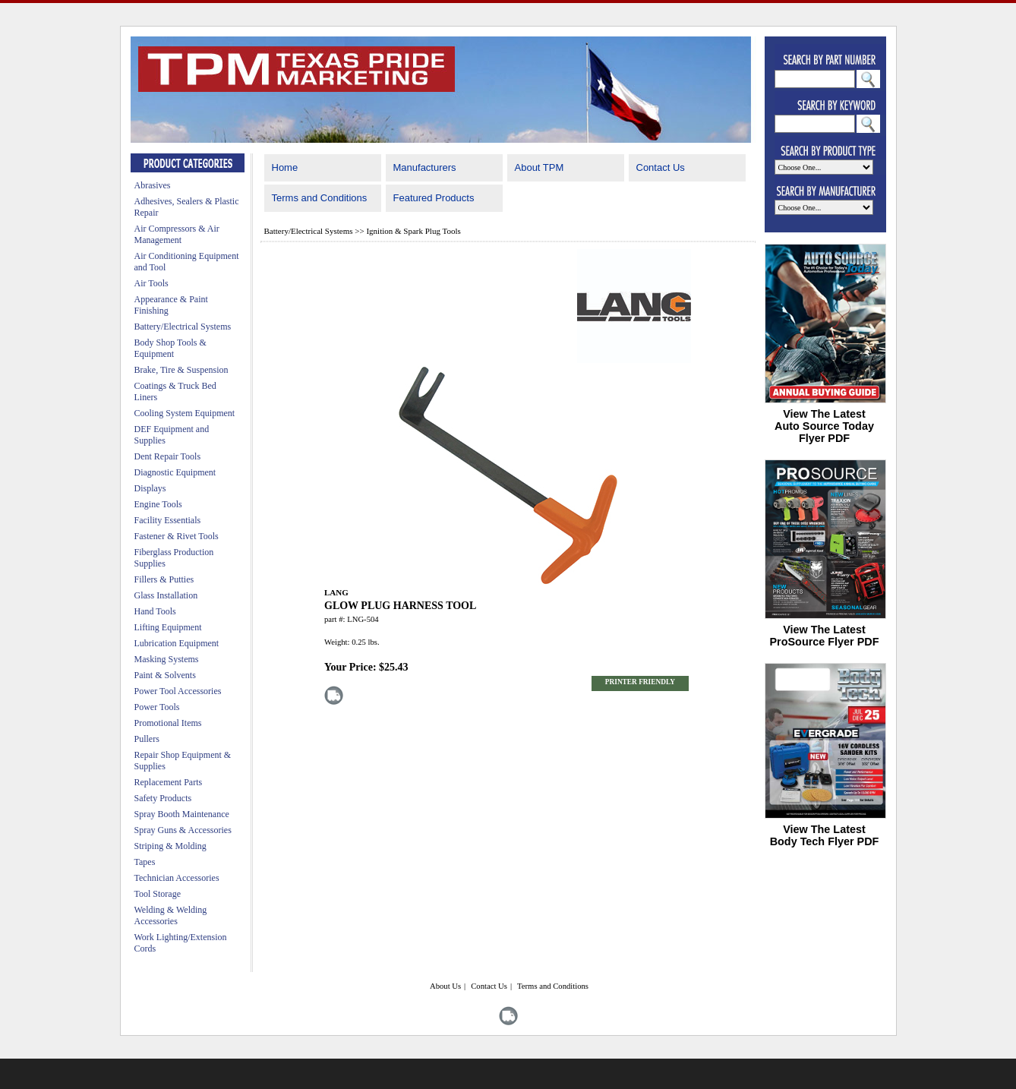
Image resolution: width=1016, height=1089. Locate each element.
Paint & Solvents (165, 675)
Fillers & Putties (164, 579)
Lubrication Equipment (176, 643)
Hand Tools (155, 611)
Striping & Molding (170, 846)
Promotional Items (168, 723)
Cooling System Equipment (184, 413)
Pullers (146, 739)
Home (285, 167)
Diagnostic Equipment (175, 472)
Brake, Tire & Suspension (181, 370)
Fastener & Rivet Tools (176, 536)
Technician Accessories (176, 878)
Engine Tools (158, 504)
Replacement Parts (168, 782)
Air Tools (151, 283)
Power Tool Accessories (178, 691)
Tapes (145, 862)
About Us (445, 986)
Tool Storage (157, 894)
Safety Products (163, 798)
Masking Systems (166, 659)
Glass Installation (166, 595)
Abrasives (152, 185)
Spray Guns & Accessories (183, 830)
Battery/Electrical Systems (183, 326)
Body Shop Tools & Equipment (170, 348)
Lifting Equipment (168, 627)
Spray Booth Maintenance (181, 814)
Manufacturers (424, 167)
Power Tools (157, 707)
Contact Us (660, 167)
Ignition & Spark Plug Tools (413, 230)
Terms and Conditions (320, 198)
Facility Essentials (167, 520)
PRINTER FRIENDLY (640, 682)
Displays (150, 488)
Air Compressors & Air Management (176, 234)
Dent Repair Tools (167, 456)
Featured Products (434, 198)
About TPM (539, 167)
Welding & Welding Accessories (170, 915)
